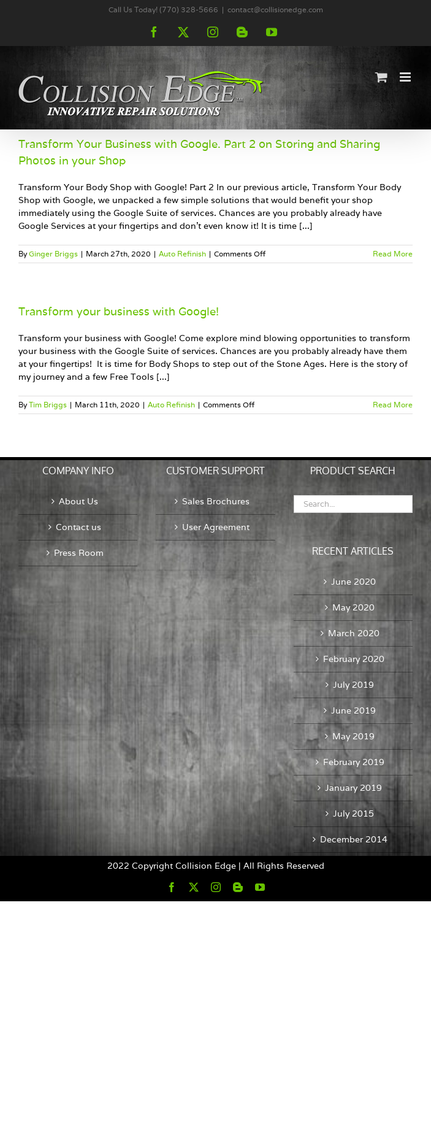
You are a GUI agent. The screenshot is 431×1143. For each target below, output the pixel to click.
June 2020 (353, 581)
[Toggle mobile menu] (406, 77)
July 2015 (353, 813)
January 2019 (353, 787)
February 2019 (353, 762)
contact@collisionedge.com (275, 9)
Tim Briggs (48, 404)
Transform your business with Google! (118, 311)
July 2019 (353, 684)
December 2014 (353, 839)
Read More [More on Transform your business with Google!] (393, 404)
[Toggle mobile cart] (381, 77)
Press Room (79, 552)
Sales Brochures (216, 501)
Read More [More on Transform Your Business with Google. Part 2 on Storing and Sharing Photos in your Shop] (393, 253)
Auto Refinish (182, 253)
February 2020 (353, 658)
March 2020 (354, 633)
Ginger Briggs (53, 253)
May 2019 (353, 736)
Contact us (78, 527)
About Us (78, 501)
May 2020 (353, 607)
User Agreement (216, 527)
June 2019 (353, 710)
